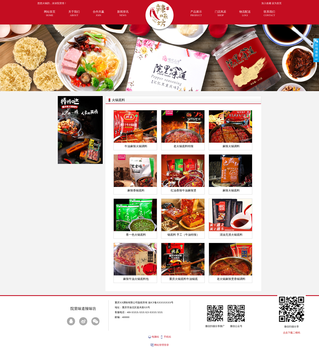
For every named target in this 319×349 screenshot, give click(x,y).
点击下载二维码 (291, 332)
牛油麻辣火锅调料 (136, 146)
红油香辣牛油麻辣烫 (183, 190)
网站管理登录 (161, 344)
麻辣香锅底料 (135, 190)
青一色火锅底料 (136, 234)
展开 (316, 50)
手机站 (167, 336)
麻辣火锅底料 (231, 190)
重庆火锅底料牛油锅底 (183, 279)
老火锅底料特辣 (183, 146)
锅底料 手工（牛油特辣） (183, 234)
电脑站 (155, 336)
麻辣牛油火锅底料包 (136, 279)
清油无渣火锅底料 (231, 234)
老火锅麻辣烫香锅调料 (231, 279)
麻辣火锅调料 (231, 146)
